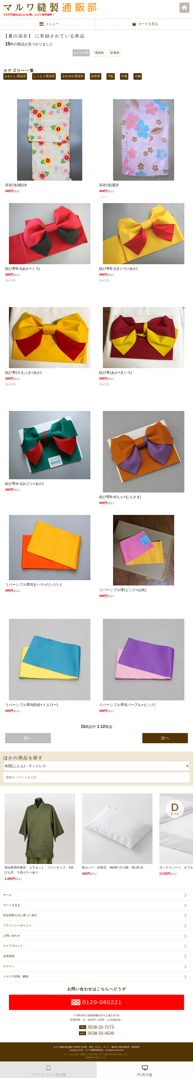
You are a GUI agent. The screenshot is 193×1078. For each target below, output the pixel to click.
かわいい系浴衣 (15, 76)
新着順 (114, 53)
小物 (138, 76)
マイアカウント (13, 945)
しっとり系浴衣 (44, 76)
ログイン (9, 966)
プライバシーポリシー (17, 925)
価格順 (99, 53)
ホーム (185, 8)
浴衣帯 (95, 76)
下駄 (110, 76)
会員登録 (9, 955)
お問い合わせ (11, 935)
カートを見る (11, 905)
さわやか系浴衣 (73, 76)
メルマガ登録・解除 (16, 976)
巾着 (124, 76)
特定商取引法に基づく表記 (20, 915)
